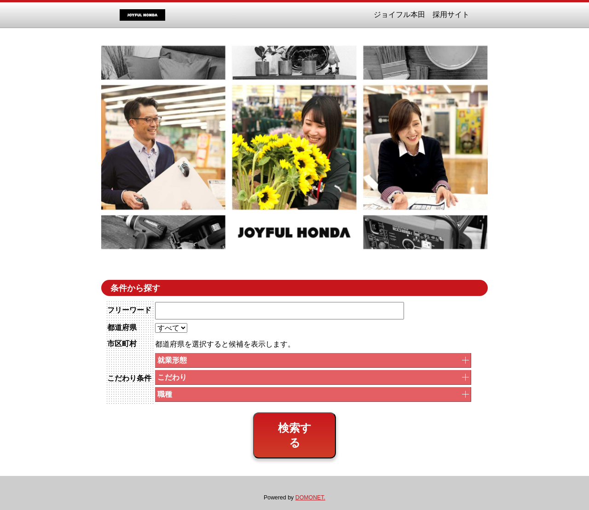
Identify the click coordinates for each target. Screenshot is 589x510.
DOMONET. (310, 497)
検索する (295, 435)
